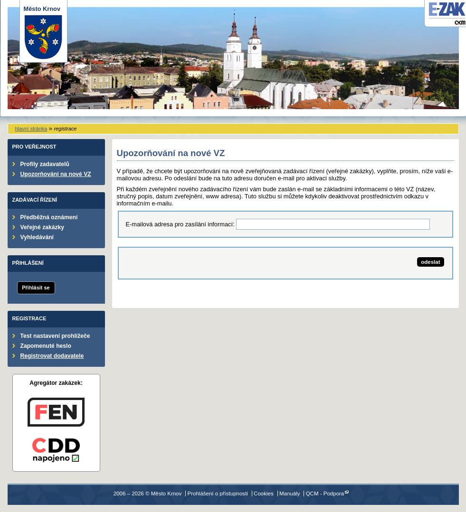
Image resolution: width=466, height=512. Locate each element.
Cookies (264, 493)
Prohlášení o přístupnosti (218, 493)
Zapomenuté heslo (45, 346)
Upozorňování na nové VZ (55, 174)
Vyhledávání (37, 237)
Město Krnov (43, 32)
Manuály (289, 493)
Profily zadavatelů (44, 164)
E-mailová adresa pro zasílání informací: (180, 224)
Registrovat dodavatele (52, 356)
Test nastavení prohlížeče (55, 336)
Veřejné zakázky (42, 227)
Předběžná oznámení (49, 217)
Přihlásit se (35, 287)
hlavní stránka (31, 128)
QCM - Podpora (325, 493)
